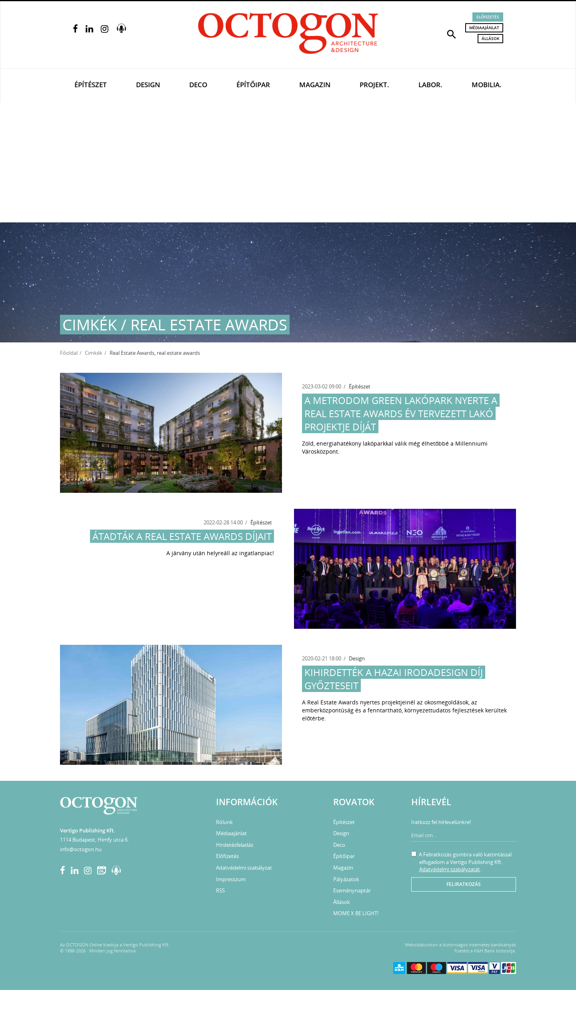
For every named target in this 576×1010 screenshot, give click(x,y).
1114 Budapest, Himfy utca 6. (94, 839)
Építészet (90, 84)
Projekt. (374, 84)
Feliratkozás (463, 884)
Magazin (314, 84)
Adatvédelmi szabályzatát (449, 869)
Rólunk (224, 822)
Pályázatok (346, 879)
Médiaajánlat (484, 27)
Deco (198, 84)
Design (148, 84)
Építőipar (253, 84)
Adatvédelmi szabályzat (244, 867)
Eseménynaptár (352, 890)
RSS (220, 890)
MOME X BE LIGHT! (355, 913)
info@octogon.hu (81, 849)
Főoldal (69, 352)
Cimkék (93, 352)
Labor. (430, 84)
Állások (490, 38)
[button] (452, 33)
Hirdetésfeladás (234, 844)
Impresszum (231, 879)
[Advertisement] (288, 162)
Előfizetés (487, 17)
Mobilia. (487, 84)
